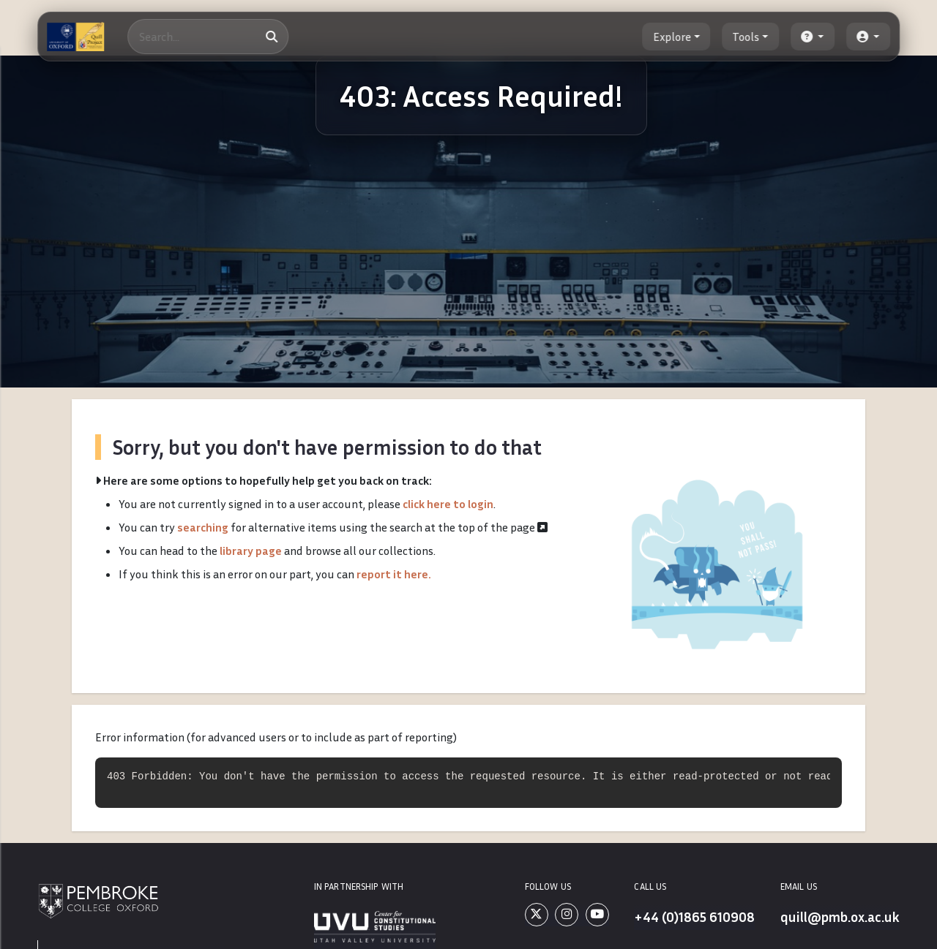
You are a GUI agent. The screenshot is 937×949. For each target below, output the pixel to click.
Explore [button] (672, 36)
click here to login (448, 503)
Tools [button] (746, 36)
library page (251, 550)
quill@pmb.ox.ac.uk (839, 916)
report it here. (393, 574)
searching (202, 527)
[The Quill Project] (75, 36)
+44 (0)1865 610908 (693, 916)
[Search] (208, 36)
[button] (813, 36)
